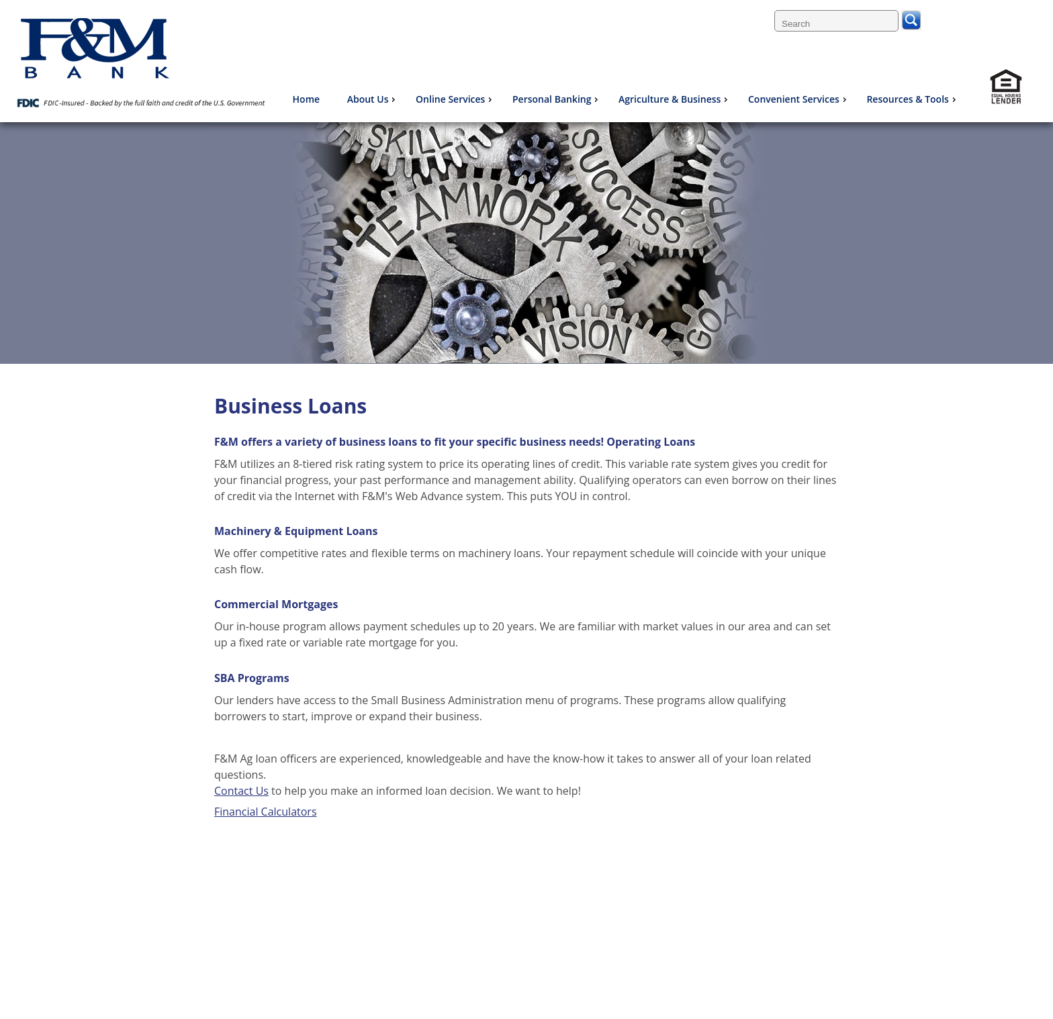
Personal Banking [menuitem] (556, 99)
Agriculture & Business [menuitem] (675, 99)
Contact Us (241, 790)
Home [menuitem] (306, 99)
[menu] (624, 99)
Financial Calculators (265, 811)
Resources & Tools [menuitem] (912, 99)
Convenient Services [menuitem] (799, 99)
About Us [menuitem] (373, 99)
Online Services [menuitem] (455, 99)
